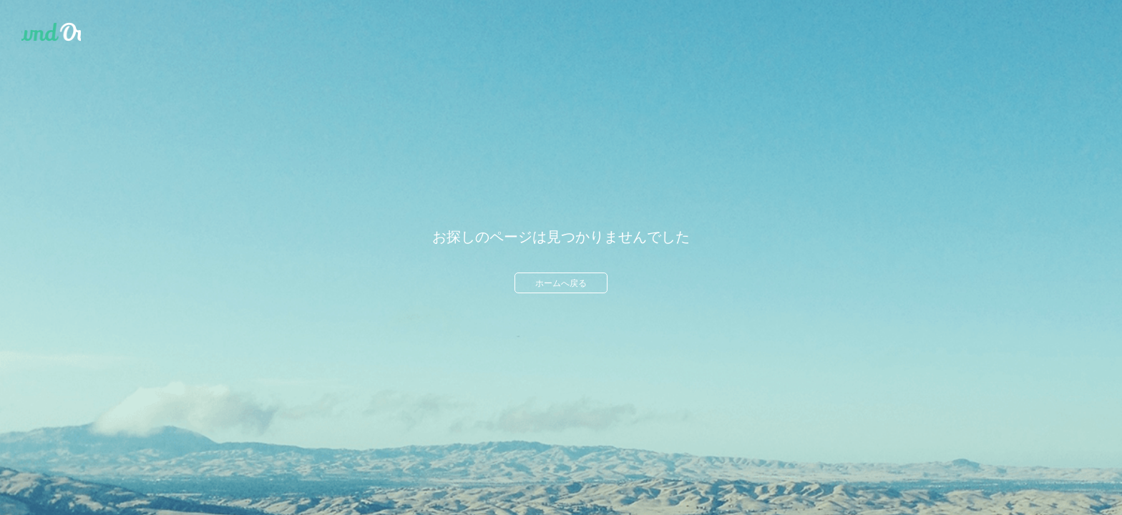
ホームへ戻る (561, 283)
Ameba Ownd (51, 32)
